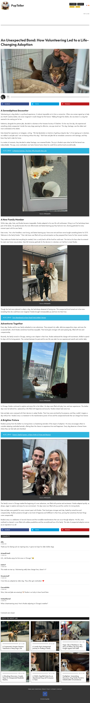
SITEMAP (53, 689)
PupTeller (17, 5)
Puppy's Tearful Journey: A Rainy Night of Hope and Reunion (31, 435)
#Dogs (72, 7)
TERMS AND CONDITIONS (34, 689)
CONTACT (59, 689)
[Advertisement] (45, 25)
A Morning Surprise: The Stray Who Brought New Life (29, 151)
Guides (80, 4)
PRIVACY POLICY (46, 689)
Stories (73, 4)
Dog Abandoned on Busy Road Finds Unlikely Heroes (29, 318)
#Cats (78, 7)
